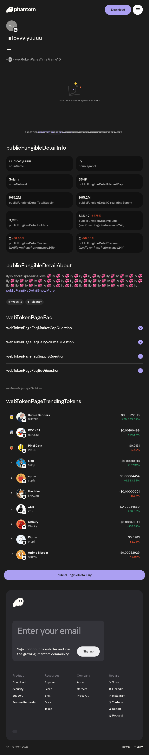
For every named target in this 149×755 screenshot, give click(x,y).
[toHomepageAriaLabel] (18, 602)
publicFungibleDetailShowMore (30, 290)
